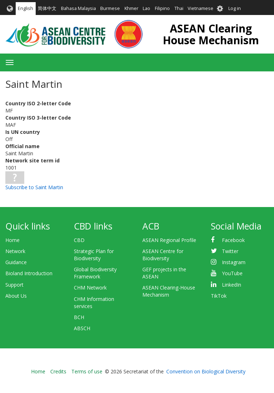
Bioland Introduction (28, 273)
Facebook (233, 240)
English (25, 8)
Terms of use (86, 371)
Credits (58, 371)
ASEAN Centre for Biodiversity (162, 255)
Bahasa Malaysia (78, 8)
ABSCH (82, 328)
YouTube (232, 273)
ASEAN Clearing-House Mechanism (168, 291)
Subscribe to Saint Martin (34, 187)
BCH (79, 317)
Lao (146, 8)
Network (15, 251)
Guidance (16, 262)
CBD (79, 240)
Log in (234, 8)
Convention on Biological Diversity (205, 371)
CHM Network (90, 287)
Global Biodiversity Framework (95, 273)
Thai (178, 8)
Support (14, 284)
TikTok (219, 295)
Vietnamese (200, 8)
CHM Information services (94, 302)
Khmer (131, 8)
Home (12, 240)
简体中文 (47, 8)
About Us (16, 295)
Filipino (162, 8)
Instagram (233, 262)
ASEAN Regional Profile (169, 240)
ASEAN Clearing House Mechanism (211, 34)
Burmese (110, 8)
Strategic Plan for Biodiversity (94, 255)
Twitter (230, 251)
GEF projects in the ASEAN (164, 273)
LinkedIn (231, 284)
